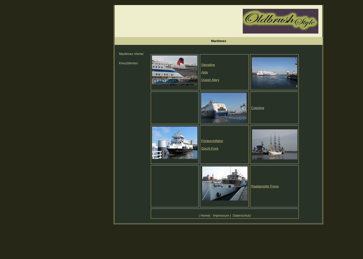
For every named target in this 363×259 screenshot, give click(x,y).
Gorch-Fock (209, 148)
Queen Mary (210, 80)
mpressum (221, 215)
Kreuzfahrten (128, 63)
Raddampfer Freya (265, 186)
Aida (204, 72)
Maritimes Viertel (131, 54)
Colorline (257, 108)
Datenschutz (242, 215)
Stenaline (208, 65)
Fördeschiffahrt (212, 141)
